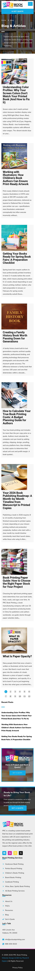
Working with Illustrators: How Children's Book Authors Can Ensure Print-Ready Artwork (15, 178)
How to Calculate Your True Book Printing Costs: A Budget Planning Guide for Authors (17, 417)
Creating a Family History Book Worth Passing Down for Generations (15, 337)
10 (20, 696)
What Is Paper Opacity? (17, 656)
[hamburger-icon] (30, 4)
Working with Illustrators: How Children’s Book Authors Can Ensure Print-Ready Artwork (16, 727)
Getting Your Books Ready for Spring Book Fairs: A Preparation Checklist (17, 258)
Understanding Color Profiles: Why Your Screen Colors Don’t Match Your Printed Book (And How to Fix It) (16, 715)
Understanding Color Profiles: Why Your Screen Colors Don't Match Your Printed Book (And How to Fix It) (16, 95)
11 (25, 696)
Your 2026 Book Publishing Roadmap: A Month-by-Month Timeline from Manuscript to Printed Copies (17, 500)
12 (29, 696)
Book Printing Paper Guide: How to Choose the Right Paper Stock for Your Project (16, 582)
